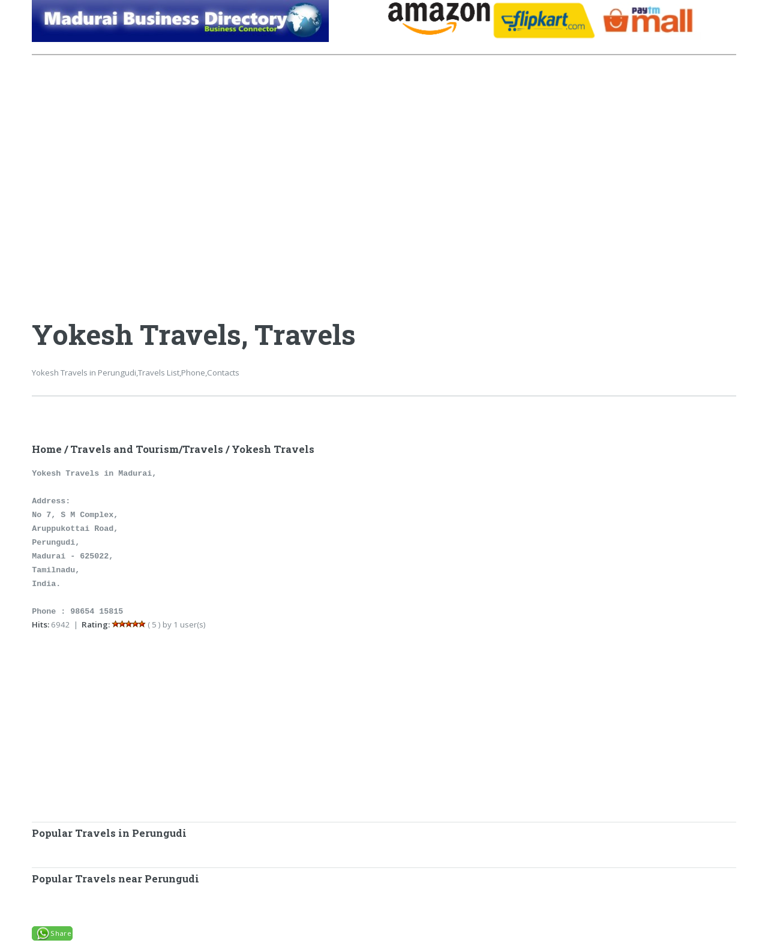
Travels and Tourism (124, 449)
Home (47, 449)
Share (60, 933)
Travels (202, 449)
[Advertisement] (208, 172)
